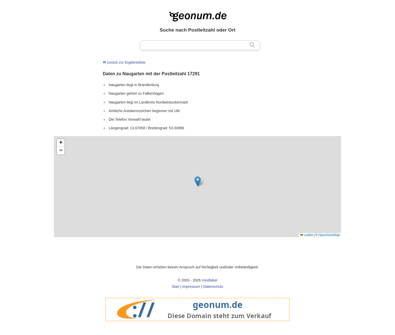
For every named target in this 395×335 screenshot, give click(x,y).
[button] (197, 181)
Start (175, 287)
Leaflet (306, 235)
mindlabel (209, 280)
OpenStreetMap (329, 235)
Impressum (191, 287)
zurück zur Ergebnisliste (124, 62)
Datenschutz (213, 287)
